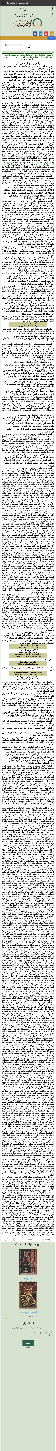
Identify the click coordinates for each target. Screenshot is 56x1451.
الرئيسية (50, 55)
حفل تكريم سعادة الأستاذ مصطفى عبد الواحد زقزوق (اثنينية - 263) (29, 57)
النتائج (28, 1347)
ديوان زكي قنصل (28, 1278)
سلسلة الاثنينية (40, 55)
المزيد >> (6, 1318)
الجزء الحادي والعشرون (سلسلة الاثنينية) (19, 55)
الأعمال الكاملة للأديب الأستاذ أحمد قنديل (28, 1313)
